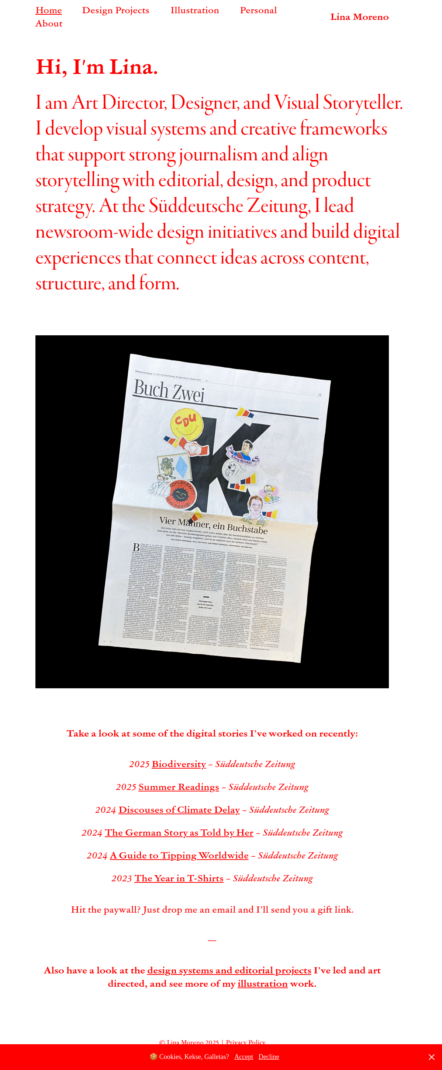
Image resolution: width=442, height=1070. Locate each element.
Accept (243, 1056)
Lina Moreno (359, 16)
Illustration (194, 9)
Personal (258, 9)
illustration (263, 983)
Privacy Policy (246, 1042)
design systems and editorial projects (229, 970)
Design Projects (115, 9)
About (48, 23)
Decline (269, 1056)
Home (48, 9)
